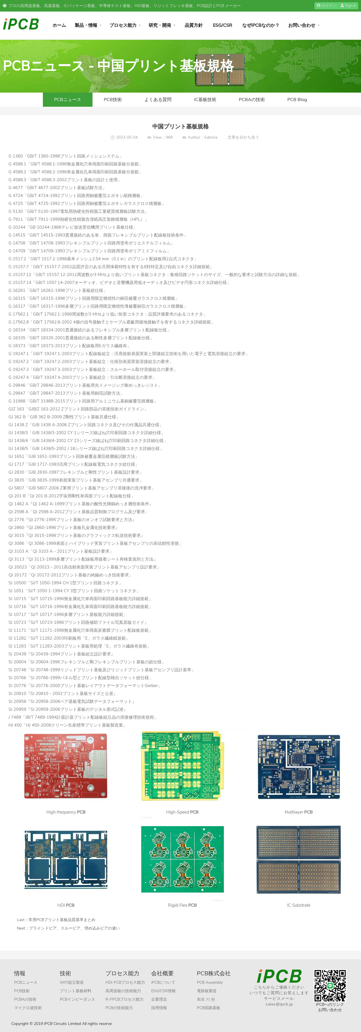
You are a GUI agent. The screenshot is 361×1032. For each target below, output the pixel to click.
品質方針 (194, 25)
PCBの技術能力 (119, 1008)
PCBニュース (67, 100)
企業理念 (159, 999)
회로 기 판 (206, 999)
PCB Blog (297, 100)
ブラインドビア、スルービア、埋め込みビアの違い (74, 928)
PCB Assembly (210, 982)
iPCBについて (163, 982)
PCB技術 (113, 100)
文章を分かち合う (243, 137)
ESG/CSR (222, 25)
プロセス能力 (123, 25)
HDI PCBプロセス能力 (125, 982)
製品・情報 (86, 25)
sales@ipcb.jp (279, 1004)
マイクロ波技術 (28, 1008)
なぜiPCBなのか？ (260, 25)
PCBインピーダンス (77, 999)
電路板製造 (207, 991)
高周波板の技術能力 (123, 991)
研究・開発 (160, 25)
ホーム (59, 25)
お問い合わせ (301, 25)
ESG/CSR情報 (163, 991)
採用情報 (159, 1008)
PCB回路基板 (208, 1008)
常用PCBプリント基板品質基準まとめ (61, 919)
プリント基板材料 (75, 991)
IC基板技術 (205, 100)
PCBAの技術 (252, 100)
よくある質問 (157, 100)
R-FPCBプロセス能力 (124, 999)
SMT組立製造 (72, 982)
